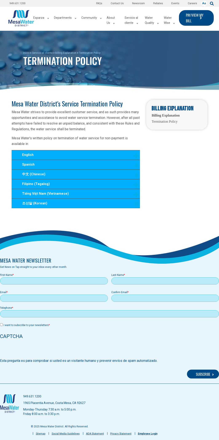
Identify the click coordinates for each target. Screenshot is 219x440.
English (78, 156)
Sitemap (40, 433)
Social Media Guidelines (66, 433)
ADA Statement (95, 433)
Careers (192, 3)
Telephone (6, 307)
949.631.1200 (17, 3)
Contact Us (117, 3)
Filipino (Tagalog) (78, 185)
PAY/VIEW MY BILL (194, 17)
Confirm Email (119, 292)
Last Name (117, 275)
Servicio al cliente (42, 52)
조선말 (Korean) (78, 204)
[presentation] (32, 350)
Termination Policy (164, 121)
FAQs (99, 3)
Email (3, 292)
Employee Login (147, 433)
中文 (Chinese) (78, 175)
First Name (6, 275)
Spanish (78, 165)
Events (175, 3)
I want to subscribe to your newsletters (26, 325)
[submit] (212, 3)
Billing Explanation (66, 52)
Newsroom (138, 3)
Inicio (26, 52)
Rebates (158, 3)
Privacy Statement (121, 433)
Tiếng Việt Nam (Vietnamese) (78, 195)
